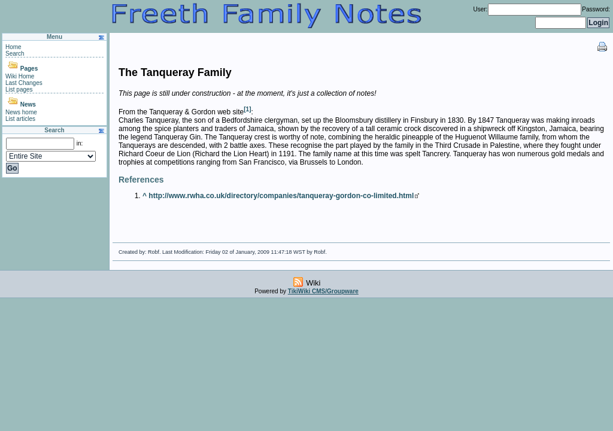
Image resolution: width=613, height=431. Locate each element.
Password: (596, 9)
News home (21, 112)
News (28, 104)
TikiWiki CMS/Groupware (323, 291)
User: (480, 9)
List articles (20, 119)
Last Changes (24, 83)
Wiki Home (19, 76)
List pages (19, 89)
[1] (247, 109)
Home (13, 47)
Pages (29, 68)
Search (15, 53)
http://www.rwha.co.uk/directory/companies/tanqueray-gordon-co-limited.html (281, 196)
